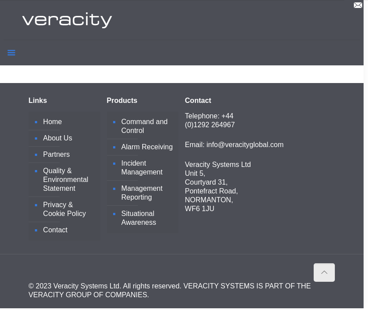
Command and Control (144, 126)
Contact (55, 230)
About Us (57, 138)
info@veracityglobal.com (245, 144)
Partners (56, 154)
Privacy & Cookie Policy (64, 209)
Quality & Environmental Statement (65, 179)
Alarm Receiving (147, 147)
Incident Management (142, 167)
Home (52, 121)
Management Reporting (142, 193)
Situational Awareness (138, 218)
